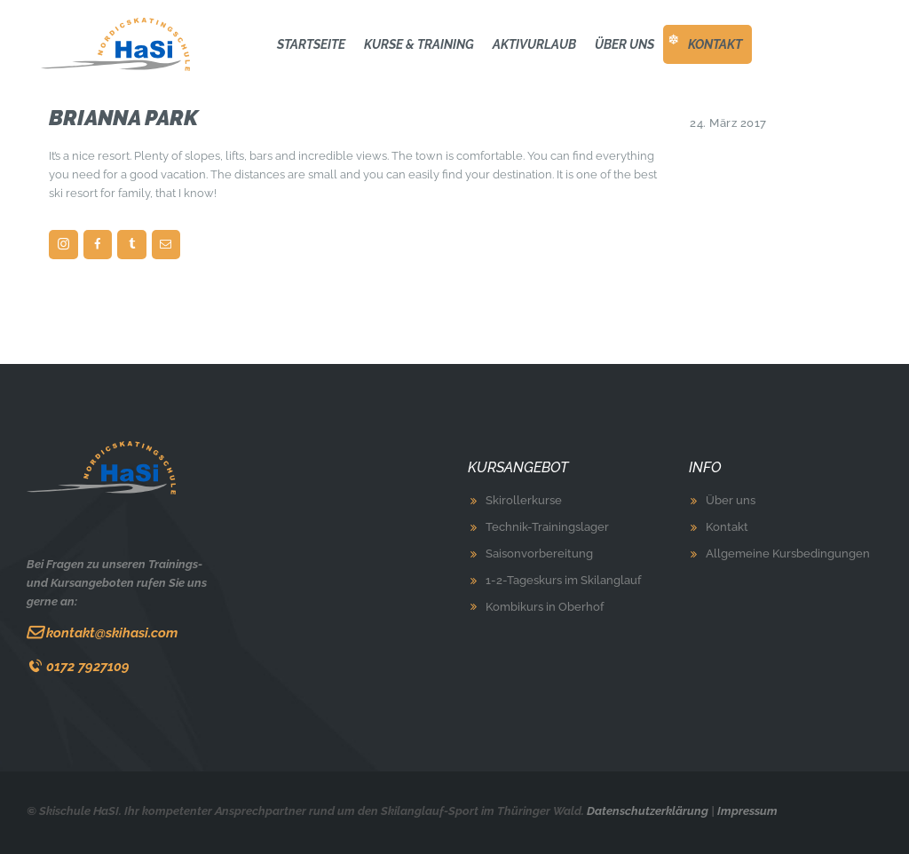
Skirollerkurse (524, 500)
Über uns (730, 500)
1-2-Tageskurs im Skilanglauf (563, 580)
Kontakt (727, 527)
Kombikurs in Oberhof (545, 606)
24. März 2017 (728, 123)
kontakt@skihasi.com (112, 632)
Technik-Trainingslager (547, 527)
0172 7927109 (88, 666)
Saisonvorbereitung (539, 553)
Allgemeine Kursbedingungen (788, 553)
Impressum (747, 811)
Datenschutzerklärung (647, 811)
